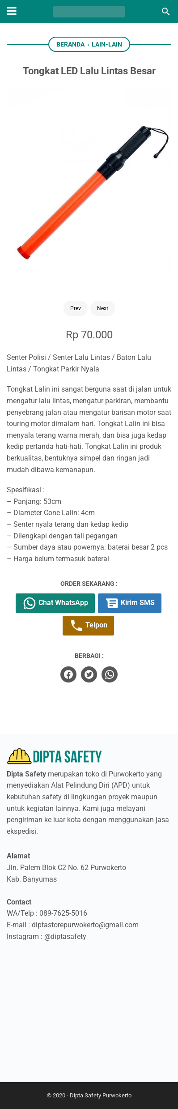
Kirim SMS (130, 603)
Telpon (88, 625)
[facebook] (68, 674)
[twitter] (89, 674)
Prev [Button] (75, 308)
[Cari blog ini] (166, 11)
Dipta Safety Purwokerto (100, 1095)
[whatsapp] (110, 674)
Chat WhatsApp (55, 603)
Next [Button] (102, 308)
